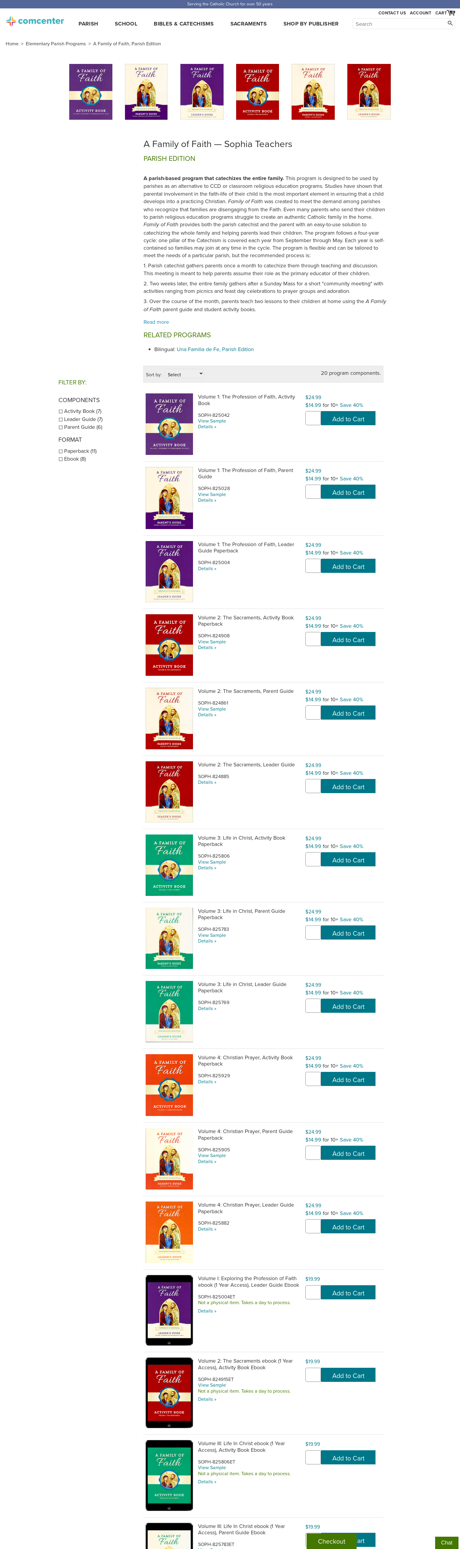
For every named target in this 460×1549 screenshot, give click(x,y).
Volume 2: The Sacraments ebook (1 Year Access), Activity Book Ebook (245, 1364)
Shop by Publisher (311, 24)
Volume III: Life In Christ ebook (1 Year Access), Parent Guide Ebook (241, 1529)
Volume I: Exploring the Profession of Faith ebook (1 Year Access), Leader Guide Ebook (248, 1281)
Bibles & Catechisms (184, 24)
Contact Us (392, 13)
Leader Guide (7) (83, 419)
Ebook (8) (75, 458)
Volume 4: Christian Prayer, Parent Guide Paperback (245, 1134)
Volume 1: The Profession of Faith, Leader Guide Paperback (246, 547)
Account (420, 13)
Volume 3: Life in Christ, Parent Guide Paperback (241, 914)
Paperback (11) (80, 451)
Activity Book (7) (82, 411)
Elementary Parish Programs (56, 43)
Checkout (331, 1541)
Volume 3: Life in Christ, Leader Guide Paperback (242, 987)
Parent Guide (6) (83, 427)
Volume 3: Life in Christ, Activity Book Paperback (241, 841)
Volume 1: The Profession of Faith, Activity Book (246, 400)
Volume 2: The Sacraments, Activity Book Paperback (246, 620)
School (126, 24)
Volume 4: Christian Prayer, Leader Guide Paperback (246, 1208)
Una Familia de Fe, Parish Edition (215, 349)
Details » (207, 426)
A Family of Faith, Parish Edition (127, 43)
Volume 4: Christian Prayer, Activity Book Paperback (245, 1060)
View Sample (212, 420)
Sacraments (248, 24)
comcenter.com (35, 19)
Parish (88, 24)
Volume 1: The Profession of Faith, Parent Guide (245, 473)
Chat (447, 1543)
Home (12, 43)
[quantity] (313, 418)
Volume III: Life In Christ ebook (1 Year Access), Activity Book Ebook (241, 1446)
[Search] (404, 23)
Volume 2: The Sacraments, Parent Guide (246, 691)
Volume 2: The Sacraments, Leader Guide (246, 764)
